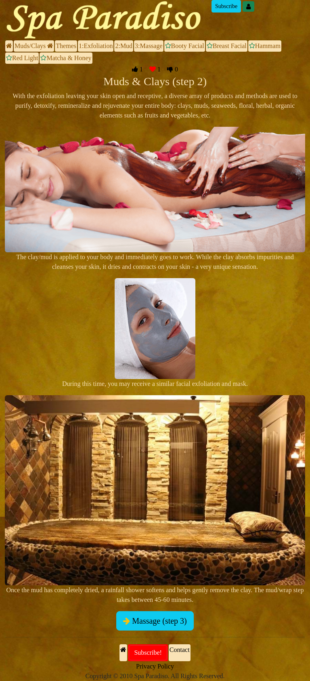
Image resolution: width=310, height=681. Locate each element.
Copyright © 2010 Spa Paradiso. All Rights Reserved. (154, 676)
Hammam (265, 45)
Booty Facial (184, 45)
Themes (66, 45)
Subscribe (226, 6)
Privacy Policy (155, 666)
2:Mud (123, 45)
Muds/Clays (34, 45)
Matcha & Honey (65, 57)
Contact (180, 649)
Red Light (22, 57)
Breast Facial (227, 45)
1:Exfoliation (96, 45)
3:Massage (148, 45)
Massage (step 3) (155, 620)
